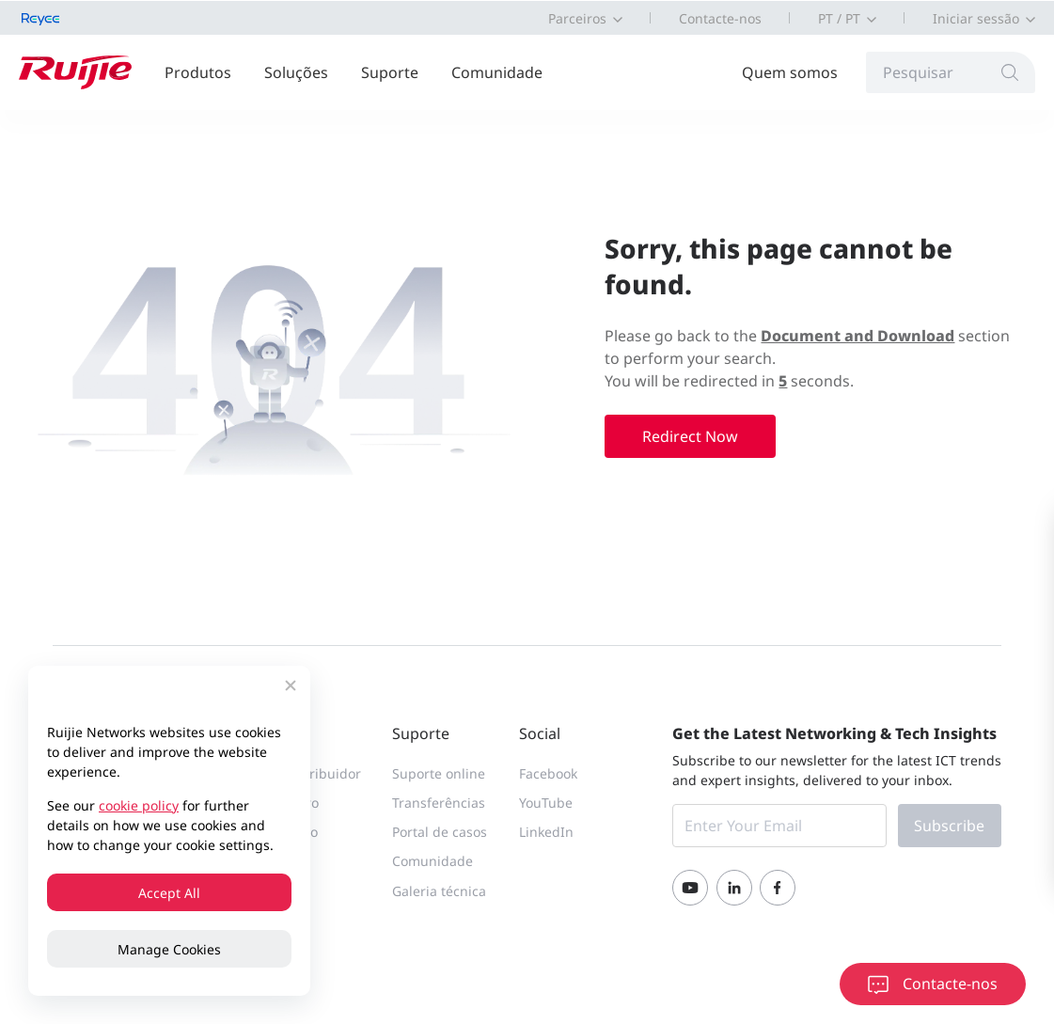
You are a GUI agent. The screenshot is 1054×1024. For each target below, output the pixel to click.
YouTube (546, 802)
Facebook (548, 773)
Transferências (438, 802)
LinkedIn (546, 832)
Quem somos (790, 72)
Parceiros (577, 18)
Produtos (198, 72)
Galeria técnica (439, 891)
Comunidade (497, 72)
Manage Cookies (169, 949)
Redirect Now (690, 436)
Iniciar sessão (976, 18)
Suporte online (438, 773)
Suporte (389, 72)
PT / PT (839, 18)
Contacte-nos (720, 18)
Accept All (169, 893)
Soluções (296, 72)
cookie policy (139, 805)
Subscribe (949, 825)
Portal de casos (439, 832)
